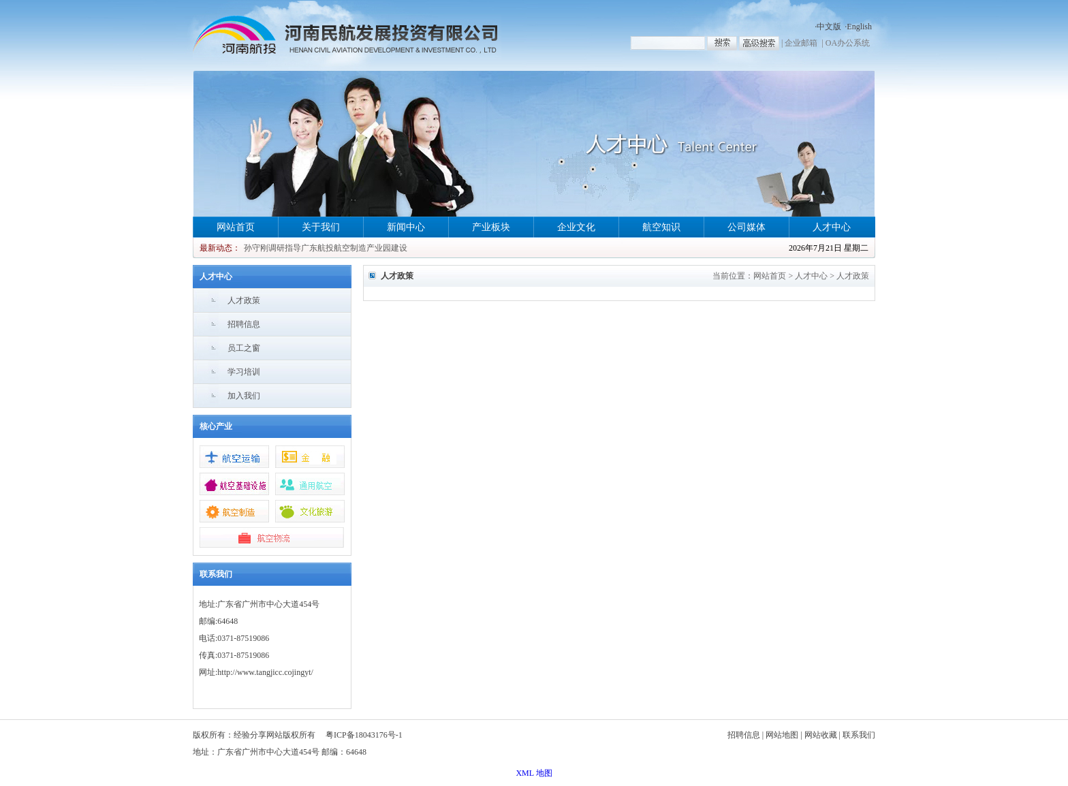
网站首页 (236, 227)
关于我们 (321, 227)
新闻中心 (406, 227)
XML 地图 (534, 773)
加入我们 (243, 395)
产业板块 (491, 227)
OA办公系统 (848, 43)
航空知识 (661, 227)
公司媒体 (746, 227)
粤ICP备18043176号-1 (364, 735)
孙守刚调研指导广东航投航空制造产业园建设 (325, 248)
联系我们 (859, 735)
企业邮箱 (801, 43)
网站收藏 (820, 735)
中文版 (829, 26)
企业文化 (576, 227)
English (859, 26)
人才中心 (832, 227)
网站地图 (782, 735)
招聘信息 (243, 324)
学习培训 (243, 372)
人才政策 (243, 300)
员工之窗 (243, 348)
